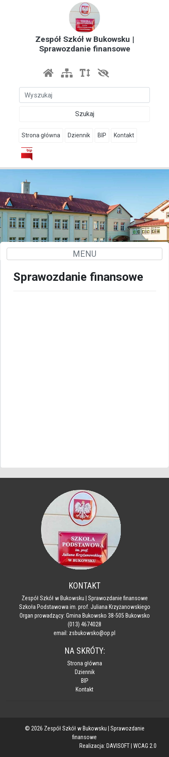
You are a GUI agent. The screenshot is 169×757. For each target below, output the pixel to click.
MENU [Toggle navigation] (84, 254)
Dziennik (79, 135)
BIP (102, 135)
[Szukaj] (84, 95)
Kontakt (124, 135)
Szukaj (84, 114)
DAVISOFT (118, 745)
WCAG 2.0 (145, 745)
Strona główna (41, 135)
